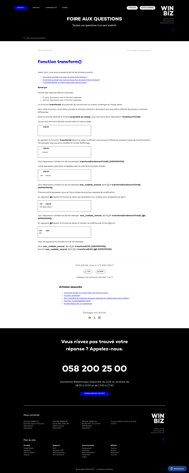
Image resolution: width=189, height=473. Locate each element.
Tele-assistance (58, 455)
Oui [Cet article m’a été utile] (88, 271)
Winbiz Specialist (88, 453)
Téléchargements (59, 453)
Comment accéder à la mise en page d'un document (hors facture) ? (71, 80)
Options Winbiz (29, 453)
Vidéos (84, 457)
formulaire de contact (94, 393)
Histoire (113, 448)
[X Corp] (94, 318)
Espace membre (148, 8)
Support (36, 8)
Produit (20, 8)
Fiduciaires (86, 450)
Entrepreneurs (87, 448)
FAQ (54, 448)
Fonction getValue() (72, 296)
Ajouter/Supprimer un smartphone (78, 304)
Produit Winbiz (29, 448)
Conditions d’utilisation (105, 469)
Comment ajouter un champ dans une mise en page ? (65, 83)
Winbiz (114, 445)
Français (132, 8)
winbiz (65, 8)
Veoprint (27, 455)
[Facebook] (89, 318)
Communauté (51, 8)
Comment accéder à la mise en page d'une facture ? (65, 77)
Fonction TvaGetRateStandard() (77, 301)
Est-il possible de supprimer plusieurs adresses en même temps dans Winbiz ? (97, 298)
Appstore (27, 450)
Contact (114, 455)
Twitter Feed (86, 455)
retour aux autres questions (36, 38)
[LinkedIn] (99, 318)
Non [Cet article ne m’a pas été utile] (101, 271)
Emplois (114, 450)
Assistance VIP (58, 450)
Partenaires (115, 453)
